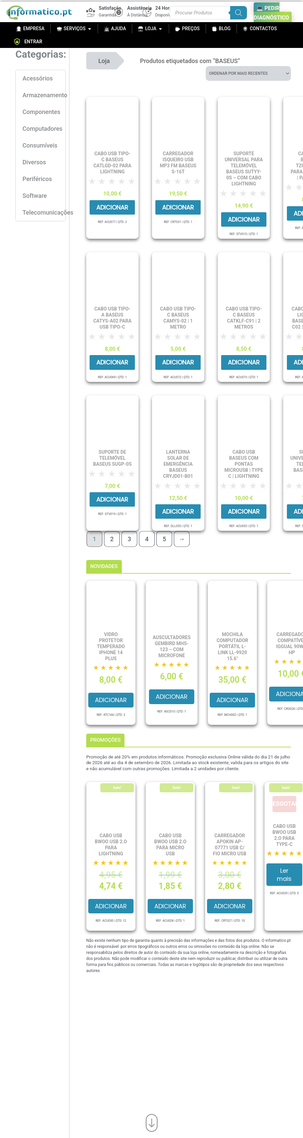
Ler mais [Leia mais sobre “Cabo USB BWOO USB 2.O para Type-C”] (284, 874)
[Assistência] (119, 12)
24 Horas (164, 8)
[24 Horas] (147, 12)
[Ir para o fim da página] (152, 1121)
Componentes (41, 111)
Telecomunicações (43, 212)
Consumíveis (39, 145)
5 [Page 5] (164, 539)
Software (34, 195)
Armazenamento (43, 95)
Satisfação (110, 8)
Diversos (34, 162)
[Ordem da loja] (248, 73)
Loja (104, 60)
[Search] (238, 12)
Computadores (42, 128)
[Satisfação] (91, 12)
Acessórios (37, 78)
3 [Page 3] (129, 539)
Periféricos (37, 178)
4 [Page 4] (146, 539)
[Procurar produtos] (208, 12)
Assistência (139, 8)
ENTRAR (27, 41)
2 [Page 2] (111, 539)
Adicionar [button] (112, 207)
